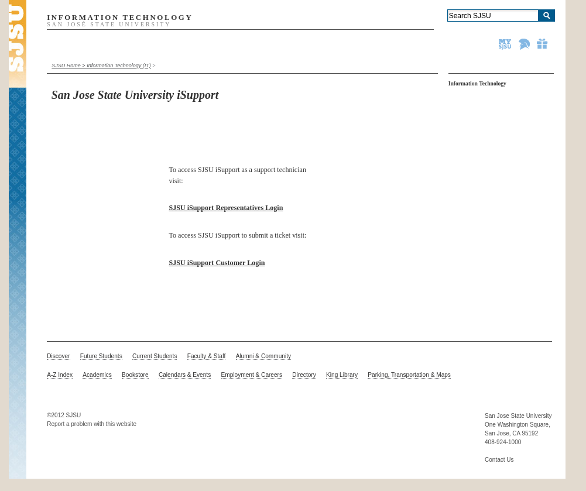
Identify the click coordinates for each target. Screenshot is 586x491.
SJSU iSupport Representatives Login (226, 208)
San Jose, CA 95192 (511, 433)
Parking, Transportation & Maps (409, 375)
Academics (97, 375)
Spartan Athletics (525, 44)
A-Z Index (60, 375)
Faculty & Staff (206, 356)
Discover (58, 356)
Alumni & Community (263, 356)
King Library (342, 375)
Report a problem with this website (91, 424)
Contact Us (499, 459)
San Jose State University (518, 416)
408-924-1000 (503, 442)
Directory (304, 375)
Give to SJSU (542, 44)
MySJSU (506, 44)
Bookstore (135, 375)
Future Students (101, 356)
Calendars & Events (185, 375)
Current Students (154, 356)
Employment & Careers (252, 375)
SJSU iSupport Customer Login (217, 263)
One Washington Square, (517, 424)
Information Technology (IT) (119, 65)
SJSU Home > (69, 65)
